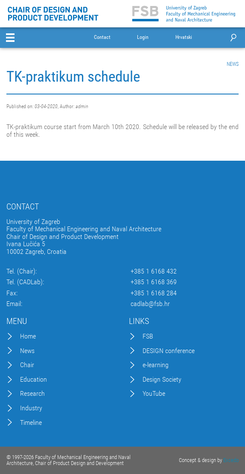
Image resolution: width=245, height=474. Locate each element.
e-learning (156, 365)
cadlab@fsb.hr (150, 304)
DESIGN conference (169, 351)
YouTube (154, 393)
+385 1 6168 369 (154, 282)
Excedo (231, 460)
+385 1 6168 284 (154, 293)
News (27, 351)
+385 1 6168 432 (154, 271)
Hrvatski (183, 37)
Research (32, 393)
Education (33, 379)
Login (143, 37)
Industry (31, 408)
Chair (27, 365)
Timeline (31, 423)
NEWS (233, 64)
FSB (148, 336)
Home (28, 336)
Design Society (162, 379)
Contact (102, 37)
